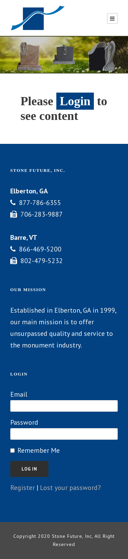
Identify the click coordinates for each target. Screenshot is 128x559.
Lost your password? (70, 487)
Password (24, 422)
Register (22, 487)
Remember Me (38, 450)
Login (75, 101)
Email (18, 394)
